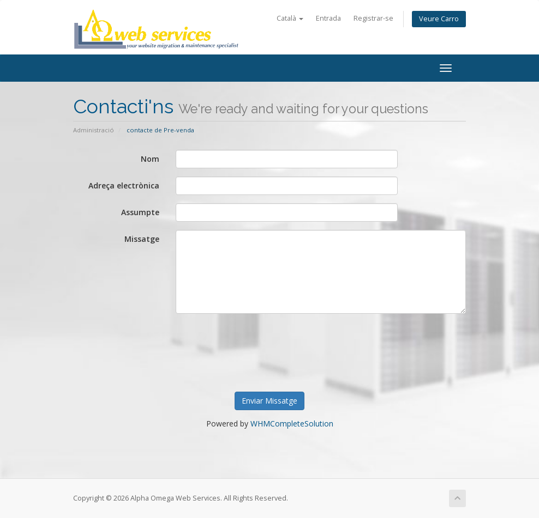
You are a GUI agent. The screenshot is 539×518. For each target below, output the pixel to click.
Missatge (141, 239)
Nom (150, 159)
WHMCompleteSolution (291, 423)
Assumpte (140, 212)
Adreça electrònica (123, 185)
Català (290, 18)
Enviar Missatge (269, 400)
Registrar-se (373, 18)
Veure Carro (439, 18)
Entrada (328, 18)
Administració (93, 130)
